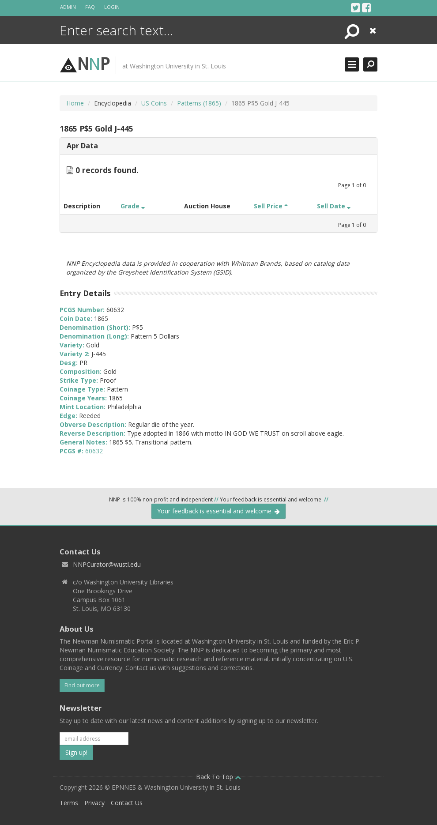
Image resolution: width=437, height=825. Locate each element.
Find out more (82, 685)
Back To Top (218, 776)
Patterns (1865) (199, 103)
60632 (94, 451)
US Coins (154, 103)
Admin (68, 7)
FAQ (90, 7)
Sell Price (271, 206)
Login (112, 7)
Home (75, 103)
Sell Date (333, 206)
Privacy (94, 803)
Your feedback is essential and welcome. (218, 511)
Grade (133, 206)
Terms (69, 803)
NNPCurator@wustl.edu (107, 564)
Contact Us (127, 803)
